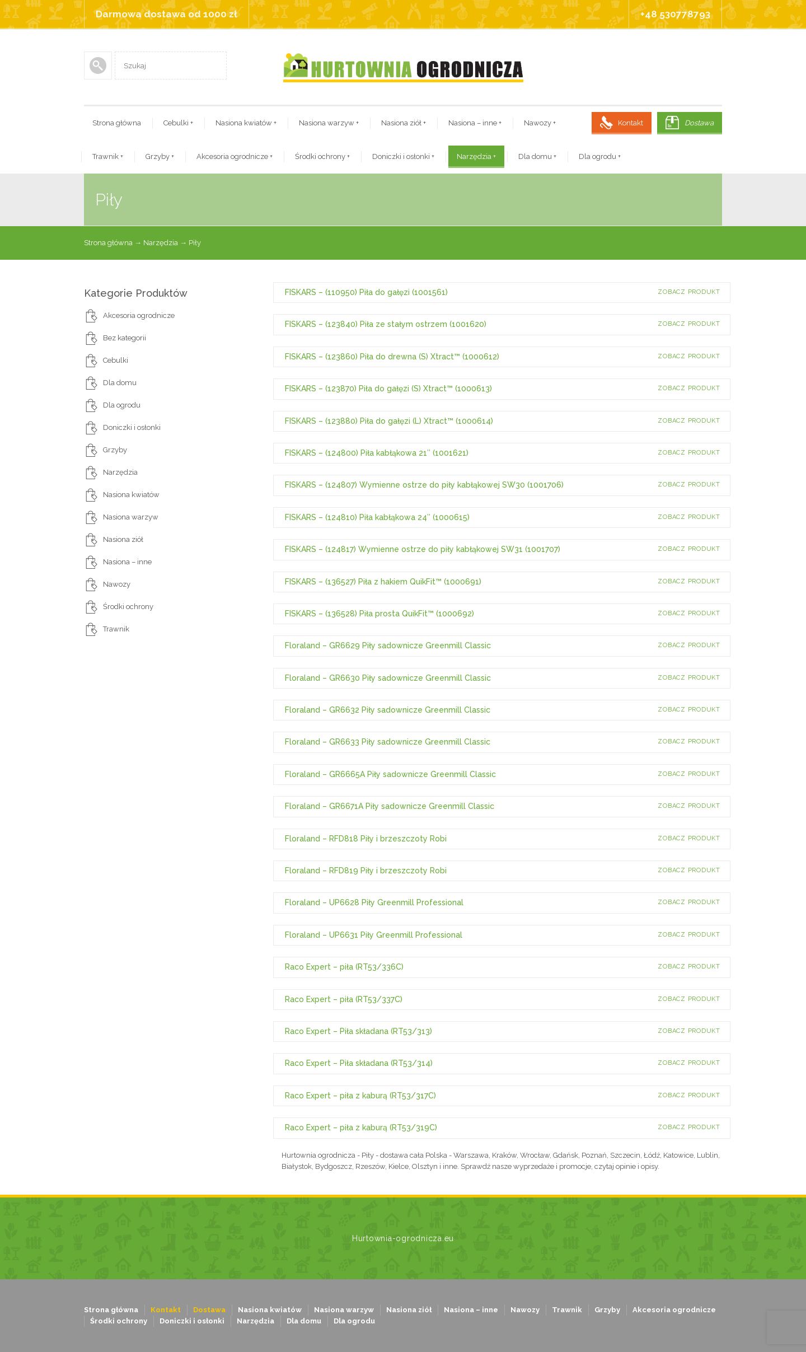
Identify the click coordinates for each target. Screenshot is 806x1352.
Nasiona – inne (475, 123)
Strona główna (116, 123)
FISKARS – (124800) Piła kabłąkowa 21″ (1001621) (376, 452)
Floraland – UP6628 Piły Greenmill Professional (374, 902)
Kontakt (630, 123)
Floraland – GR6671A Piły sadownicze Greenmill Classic (389, 806)
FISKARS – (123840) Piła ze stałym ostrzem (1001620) (385, 324)
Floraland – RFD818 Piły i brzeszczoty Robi (366, 838)
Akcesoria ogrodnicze (234, 156)
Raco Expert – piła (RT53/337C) (343, 999)
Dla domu (537, 156)
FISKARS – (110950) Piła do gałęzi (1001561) (366, 292)
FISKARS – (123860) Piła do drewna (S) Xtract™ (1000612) (392, 356)
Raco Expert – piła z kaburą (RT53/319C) (361, 1127)
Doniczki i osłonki (403, 156)
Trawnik (107, 156)
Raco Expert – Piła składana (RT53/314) (359, 1063)
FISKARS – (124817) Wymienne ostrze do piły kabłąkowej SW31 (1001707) (422, 549)
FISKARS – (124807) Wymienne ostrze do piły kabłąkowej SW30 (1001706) (424, 484)
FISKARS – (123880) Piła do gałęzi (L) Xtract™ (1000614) (389, 421)
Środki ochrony (322, 156)
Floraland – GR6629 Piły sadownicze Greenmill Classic (388, 645)
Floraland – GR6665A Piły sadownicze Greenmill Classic (390, 774)
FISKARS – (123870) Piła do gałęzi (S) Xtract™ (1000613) (388, 388)
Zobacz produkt (689, 292)
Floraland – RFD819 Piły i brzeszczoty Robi (366, 870)
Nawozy (540, 123)
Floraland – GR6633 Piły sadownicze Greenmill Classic (387, 741)
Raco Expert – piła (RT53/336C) (344, 966)
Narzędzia (476, 156)
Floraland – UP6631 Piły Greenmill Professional (373, 934)
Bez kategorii (124, 338)
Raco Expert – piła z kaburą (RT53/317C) (360, 1095)
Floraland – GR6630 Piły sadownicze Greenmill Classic (388, 677)
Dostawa (699, 123)
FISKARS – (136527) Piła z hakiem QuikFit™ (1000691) (383, 581)
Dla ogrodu (600, 156)
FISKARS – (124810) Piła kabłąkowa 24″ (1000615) (377, 517)
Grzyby (160, 156)
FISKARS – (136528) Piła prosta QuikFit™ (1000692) (379, 613)
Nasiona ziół (403, 123)
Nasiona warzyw (329, 123)
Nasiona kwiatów (246, 123)
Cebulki (178, 123)
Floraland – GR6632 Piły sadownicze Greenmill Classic (387, 709)
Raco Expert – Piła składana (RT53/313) (358, 1031)
